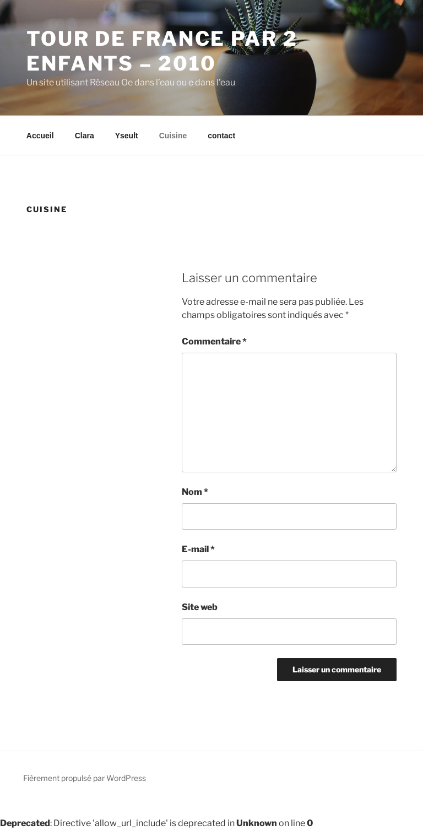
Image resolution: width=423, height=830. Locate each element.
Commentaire (214, 341)
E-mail (198, 549)
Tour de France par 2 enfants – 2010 (162, 51)
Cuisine (173, 135)
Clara (84, 135)
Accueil (40, 135)
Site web (200, 607)
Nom (195, 492)
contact (221, 135)
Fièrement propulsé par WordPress (84, 778)
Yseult (126, 135)
